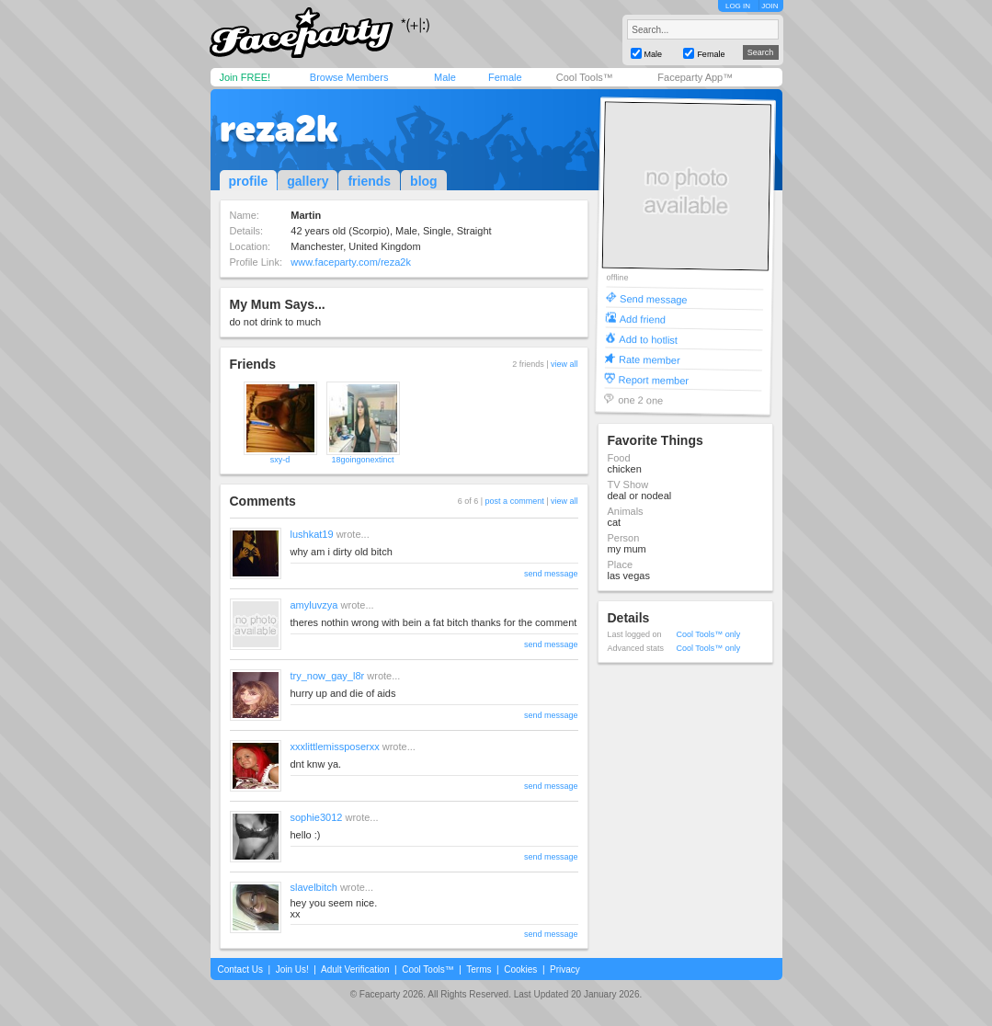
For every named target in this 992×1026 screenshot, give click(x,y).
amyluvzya (314, 604)
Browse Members (349, 77)
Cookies (520, 969)
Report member (653, 379)
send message (551, 573)
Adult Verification (355, 969)
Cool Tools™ (584, 77)
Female (505, 77)
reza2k (279, 129)
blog (424, 181)
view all (564, 364)
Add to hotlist (648, 339)
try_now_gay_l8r (328, 675)
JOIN (769, 6)
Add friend (642, 319)
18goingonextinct (362, 459)
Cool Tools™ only (709, 634)
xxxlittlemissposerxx (335, 746)
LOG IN (737, 6)
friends (369, 181)
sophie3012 (317, 817)
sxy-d (280, 459)
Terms (478, 969)
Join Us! (292, 969)
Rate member (648, 359)
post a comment (514, 501)
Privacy (565, 969)
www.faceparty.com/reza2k (351, 262)
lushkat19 (312, 534)
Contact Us (240, 969)
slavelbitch (314, 887)
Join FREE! (245, 77)
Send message (654, 298)
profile (248, 181)
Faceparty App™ (695, 77)
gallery (307, 181)
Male (445, 77)
